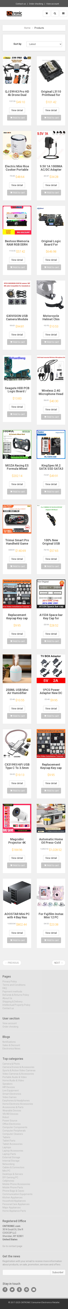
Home (27, 28)
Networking (8, 1166)
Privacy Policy (9, 983)
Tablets (6, 1139)
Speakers (7, 1086)
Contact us (21, 4)
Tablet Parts (8, 1142)
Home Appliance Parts (14, 1213)
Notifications (9, 1044)
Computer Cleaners (12, 1136)
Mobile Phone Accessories (16, 1186)
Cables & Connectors (13, 1169)
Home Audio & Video (13, 1082)
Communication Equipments (17, 1196)
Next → (58, 962)
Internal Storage (11, 1162)
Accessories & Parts (13, 1109)
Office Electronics (11, 1126)
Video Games (9, 1099)
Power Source (9, 1122)
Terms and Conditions (14, 987)
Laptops (6, 1149)
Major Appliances (11, 1209)
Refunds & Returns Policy (15, 997)
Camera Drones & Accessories (18, 1069)
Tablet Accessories (12, 1146)
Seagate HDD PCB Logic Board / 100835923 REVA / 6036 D (17, 393)
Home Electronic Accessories (17, 1106)
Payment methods (12, 993)
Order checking (36, 4)
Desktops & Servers (12, 1176)
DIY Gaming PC (10, 1179)
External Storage (11, 1159)
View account (52, 4)
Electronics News (11, 1050)
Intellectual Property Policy (16, 1007)
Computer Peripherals (14, 1132)
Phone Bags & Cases (13, 1192)
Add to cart (17, 117)
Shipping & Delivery (12, 1003)
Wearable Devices (11, 1112)
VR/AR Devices (10, 1116)
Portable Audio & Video (14, 1079)
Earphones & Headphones (16, 1102)
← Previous (12, 962)
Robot (5, 1119)
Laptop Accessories (12, 1152)
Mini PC (6, 1172)
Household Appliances (14, 1203)
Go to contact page (12, 1248)
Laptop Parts (9, 1156)
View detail (17, 110)
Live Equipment (10, 1092)
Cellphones (8, 1182)
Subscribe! (57, 1274)
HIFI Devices (8, 1089)
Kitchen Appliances (12, 1199)
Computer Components (14, 1129)
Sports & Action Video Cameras (19, 1072)
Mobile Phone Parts (12, 1189)
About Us (7, 1000)
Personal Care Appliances (16, 1206)
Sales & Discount (11, 1047)
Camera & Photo (11, 1065)
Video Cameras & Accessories (18, 1075)
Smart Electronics (11, 1096)
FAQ (4, 990)
